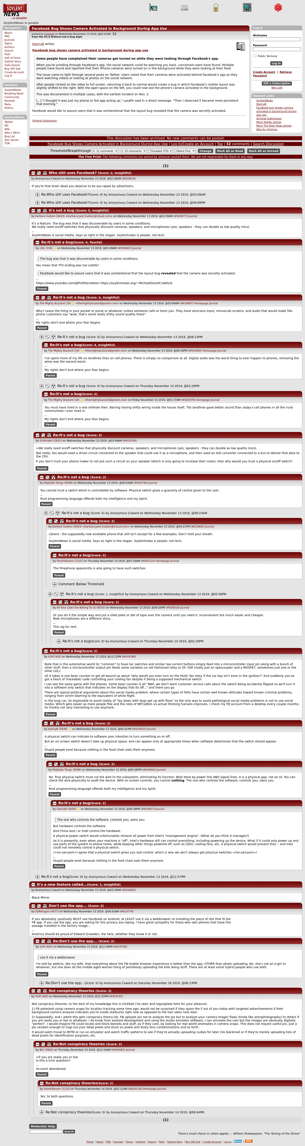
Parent (42, 288)
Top (220, 144)
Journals (9, 39)
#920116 (135, 1088)
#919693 (129, 890)
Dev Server (11, 140)
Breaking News (14, 93)
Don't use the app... (68, 906)
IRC (6, 125)
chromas (49, 34)
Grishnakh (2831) (51, 440)
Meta (7, 104)
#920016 (173, 607)
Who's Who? (12, 132)
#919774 (127, 911)
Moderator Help (43, 1126)
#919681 (124, 248)
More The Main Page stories (273, 125)
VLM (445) (54, 656)
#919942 (149, 769)
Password (260, 45)
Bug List (9, 136)
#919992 (195, 350)
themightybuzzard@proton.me (97, 303)
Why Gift (276, 87)
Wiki (7, 129)
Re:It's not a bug (57, 242)
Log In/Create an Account (192, 144)
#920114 (148, 561)
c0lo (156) (46, 248)
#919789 (129, 656)
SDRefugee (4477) (47, 911)
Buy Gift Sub (12, 68)
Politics (8, 108)
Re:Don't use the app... (75, 941)
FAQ (6, 36)
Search (8, 50)
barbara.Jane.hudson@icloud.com (89, 216)
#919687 (187, 303)
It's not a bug (61, 210)
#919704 (130, 440)
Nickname (260, 35)
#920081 (118, 1049)
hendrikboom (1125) (70, 561)
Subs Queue (12, 65)
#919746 (141, 482)
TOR (7, 143)
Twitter (8, 122)
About (8, 32)
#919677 (180, 216)
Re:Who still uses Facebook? (65, 194)
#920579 (188, 399)
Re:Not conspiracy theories (79, 1044)
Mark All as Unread (263, 151)
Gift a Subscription (276, 83)
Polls (7, 54)
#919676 (129, 178)
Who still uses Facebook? (73, 173)
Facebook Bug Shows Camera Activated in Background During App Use (99, 29)
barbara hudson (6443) (50, 216)
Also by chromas (266, 129)
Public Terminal (265, 56)
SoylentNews (15, 11)
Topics (8, 43)
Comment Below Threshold (81, 584)
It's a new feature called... (62, 884)
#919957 (148, 809)
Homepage (201, 303)
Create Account (14, 72)
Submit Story (12, 61)
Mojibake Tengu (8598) (58, 482)
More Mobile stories (268, 122)
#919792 (120, 946)
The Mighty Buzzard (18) (55, 303)
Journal (192, 216)
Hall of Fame (12, 57)
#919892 (197, 526)
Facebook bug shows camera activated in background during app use (276, 111)
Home (90, 1141)
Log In (8, 75)
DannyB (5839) (57, 729)
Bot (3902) (46, 1049)
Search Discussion (268, 144)
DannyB (261, 104)
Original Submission (269, 118)
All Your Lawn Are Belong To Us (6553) (81, 607)
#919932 (139, 729)
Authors (9, 47)
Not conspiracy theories (71, 991)
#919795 (116, 996)
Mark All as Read (230, 151)
